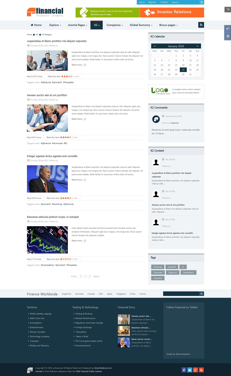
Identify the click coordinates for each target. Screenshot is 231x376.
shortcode (58, 143)
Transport (34, 340)
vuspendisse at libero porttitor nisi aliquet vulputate (56, 41)
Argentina (66, 293)
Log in (142, 2)
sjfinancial (46, 82)
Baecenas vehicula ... (140, 327)
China (132, 293)
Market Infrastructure (85, 318)
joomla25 (57, 82)
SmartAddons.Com (103, 367)
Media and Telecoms (39, 345)
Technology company (40, 336)
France (143, 293)
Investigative (36, 322)
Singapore (121, 293)
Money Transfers (37, 331)
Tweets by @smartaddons (178, 353)
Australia (79, 293)
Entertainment (36, 327)
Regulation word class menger (89, 322)
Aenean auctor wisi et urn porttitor (47, 95)
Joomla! (38, 371)
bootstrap (57, 204)
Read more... (79, 64)
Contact (164, 2)
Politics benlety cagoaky (41, 313)
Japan (109, 293)
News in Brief (81, 336)
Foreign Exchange (83, 327)
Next (95, 276)
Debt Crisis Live (37, 318)
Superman (175, 123)
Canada (91, 293)
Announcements (83, 345)
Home (29, 34)
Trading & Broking (83, 313)
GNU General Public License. (89, 371)
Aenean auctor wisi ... (141, 316)
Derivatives (80, 331)
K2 (66, 143)
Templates (69, 82)
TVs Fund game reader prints (88, 340)
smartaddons (48, 265)
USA (101, 293)
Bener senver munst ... (141, 339)
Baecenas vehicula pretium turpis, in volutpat (53, 216)
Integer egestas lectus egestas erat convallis (52, 156)
